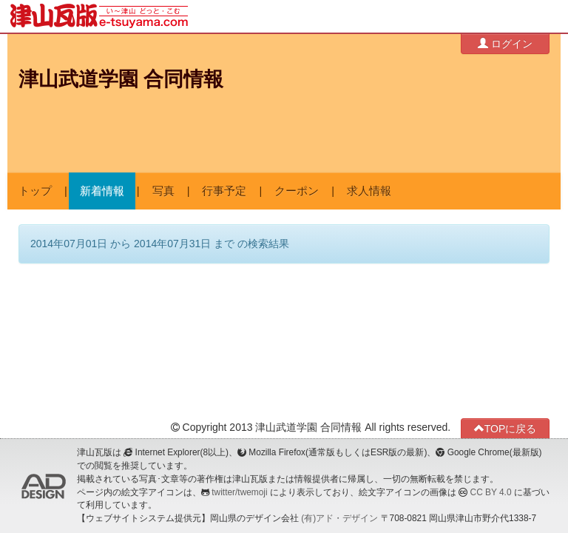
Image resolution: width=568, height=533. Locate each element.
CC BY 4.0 (491, 492)
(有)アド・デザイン (339, 518)
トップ (35, 191)
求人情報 (369, 191)
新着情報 (102, 191)
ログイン (505, 43)
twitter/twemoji (239, 492)
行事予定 (224, 191)
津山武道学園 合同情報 (120, 79)
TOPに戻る (505, 428)
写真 (163, 191)
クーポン (296, 191)
